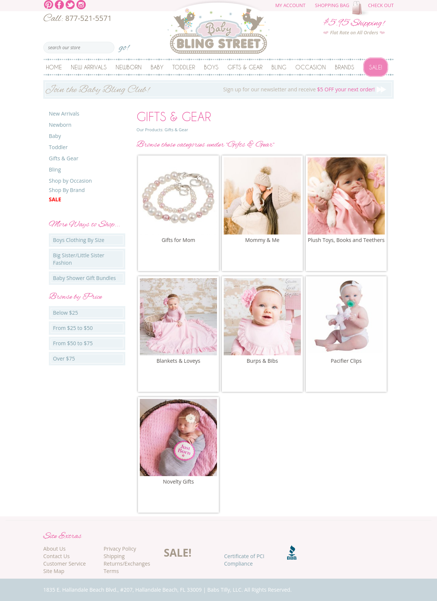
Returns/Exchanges (127, 563)
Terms (111, 571)
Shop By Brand (67, 189)
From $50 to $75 (73, 343)
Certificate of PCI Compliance (244, 560)
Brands (344, 67)
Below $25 (65, 312)
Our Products (149, 129)
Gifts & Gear (244, 67)
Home (54, 67)
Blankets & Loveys (179, 360)
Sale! (375, 67)
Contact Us (56, 556)
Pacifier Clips (346, 360)
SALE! (177, 552)
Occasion (310, 67)
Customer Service (64, 563)
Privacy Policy (120, 548)
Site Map (54, 571)
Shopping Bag (332, 5)
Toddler (183, 67)
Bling (278, 67)
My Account (290, 5)
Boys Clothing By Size (78, 239)
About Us (54, 548)
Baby (157, 67)
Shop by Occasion (70, 180)
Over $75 (64, 358)
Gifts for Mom (178, 239)
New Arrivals (89, 67)
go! (124, 45)
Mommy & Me (262, 239)
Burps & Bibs (262, 360)
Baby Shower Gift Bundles (84, 277)
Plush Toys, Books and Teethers (346, 239)
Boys (211, 67)
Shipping (114, 556)
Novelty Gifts (178, 481)
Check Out (381, 5)
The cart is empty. (361, 8)
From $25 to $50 (73, 327)
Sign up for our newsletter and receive (218, 90)
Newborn (129, 67)
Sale (55, 199)
